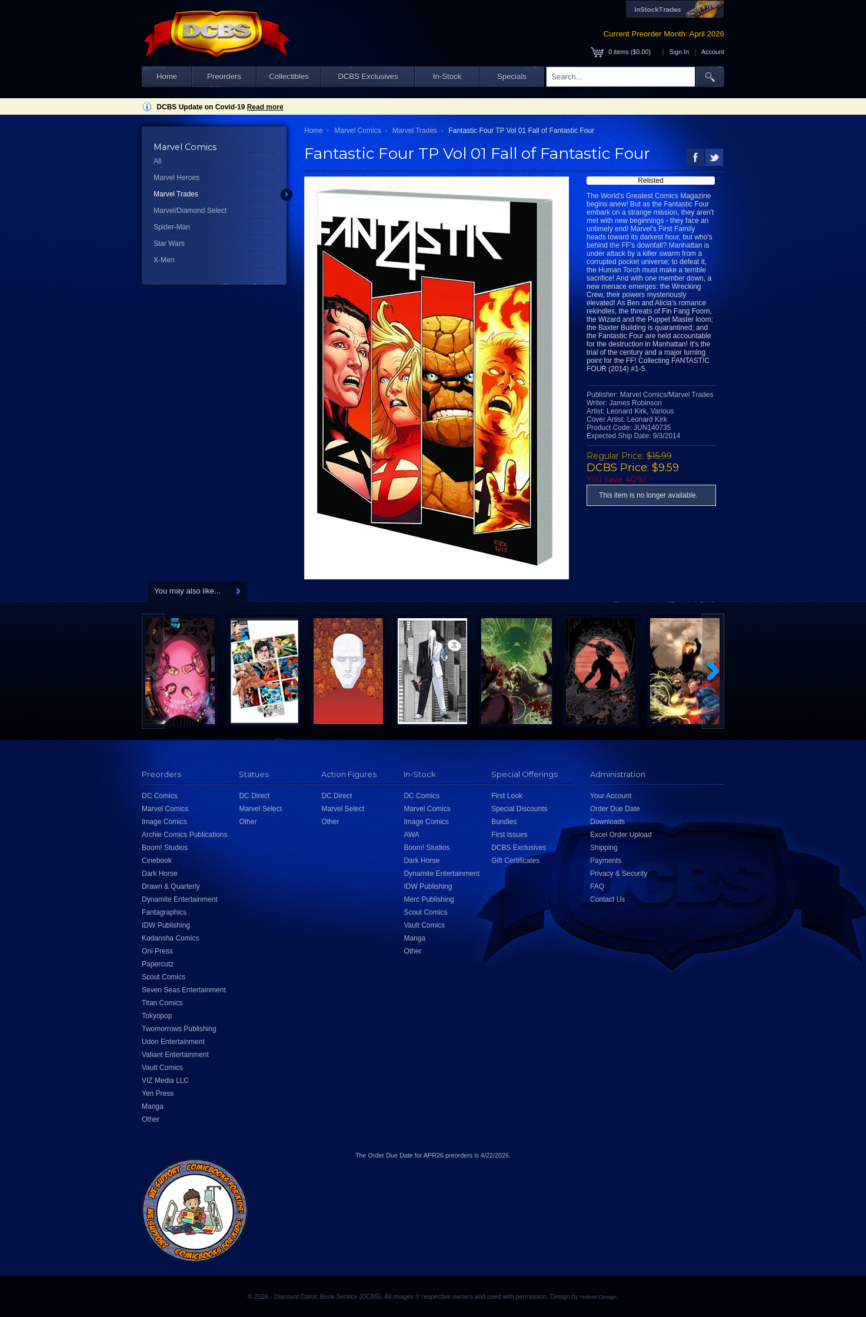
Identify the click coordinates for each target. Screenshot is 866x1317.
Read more (265, 107)
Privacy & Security (618, 873)
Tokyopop (157, 1016)
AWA (411, 835)
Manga (153, 1106)
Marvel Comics (357, 130)
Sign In (680, 51)
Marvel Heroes (176, 178)
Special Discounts (519, 809)
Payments (605, 860)
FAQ (597, 886)
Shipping (604, 847)
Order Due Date (615, 809)
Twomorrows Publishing (179, 1029)
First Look (506, 796)
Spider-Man (172, 227)
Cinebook (157, 860)
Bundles (504, 822)
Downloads (607, 822)
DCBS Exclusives (368, 76)
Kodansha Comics (170, 938)
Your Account (610, 796)
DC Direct (254, 796)
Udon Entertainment (173, 1042)
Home (166, 76)
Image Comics (164, 822)
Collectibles (288, 76)
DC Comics (160, 796)
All (157, 161)
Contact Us (607, 899)
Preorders (224, 76)
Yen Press (158, 1093)
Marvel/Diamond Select (190, 210)
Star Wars (169, 243)
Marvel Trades (176, 194)
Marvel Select (260, 809)
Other (150, 1119)
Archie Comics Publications (184, 835)
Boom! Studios (165, 847)
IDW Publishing (166, 925)
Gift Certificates (515, 860)
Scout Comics (163, 977)
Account (712, 51)
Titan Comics (162, 1003)
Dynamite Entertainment (180, 899)
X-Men (164, 260)
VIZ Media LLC (165, 1080)
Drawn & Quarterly (171, 886)
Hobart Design (598, 1296)
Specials (512, 76)
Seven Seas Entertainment (184, 990)
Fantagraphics (164, 912)
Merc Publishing (429, 899)
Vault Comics (162, 1067)
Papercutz (158, 964)
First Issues (509, 835)
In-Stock (447, 76)
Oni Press (157, 951)
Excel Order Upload (621, 835)
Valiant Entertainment (175, 1055)
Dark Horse (160, 873)
